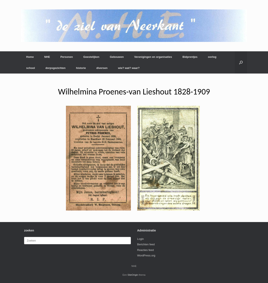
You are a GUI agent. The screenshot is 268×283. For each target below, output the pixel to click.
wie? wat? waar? (128, 68)
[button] (241, 62)
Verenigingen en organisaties (153, 56)
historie (81, 68)
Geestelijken (91, 56)
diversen (101, 68)
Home (30, 56)
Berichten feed (146, 244)
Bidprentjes (190, 56)
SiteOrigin (133, 275)
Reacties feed (145, 250)
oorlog (212, 56)
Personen (67, 56)
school (30, 68)
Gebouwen (117, 56)
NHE (47, 56)
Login (140, 238)
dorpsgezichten (55, 68)
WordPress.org (146, 255)
